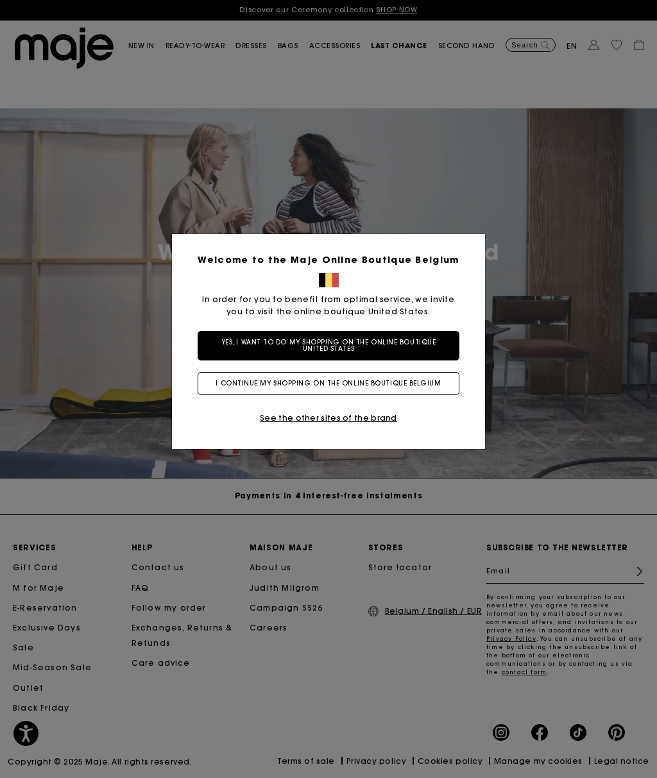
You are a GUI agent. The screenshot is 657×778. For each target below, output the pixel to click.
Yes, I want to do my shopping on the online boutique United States (328, 345)
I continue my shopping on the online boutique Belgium (328, 383)
